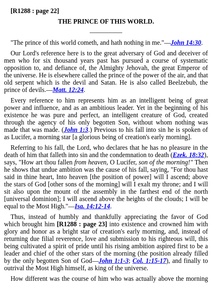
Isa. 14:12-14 (92, 206)
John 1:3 (76, 129)
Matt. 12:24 (68, 89)
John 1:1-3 (114, 260)
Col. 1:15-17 (149, 260)
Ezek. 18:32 (188, 154)
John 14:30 (186, 42)
